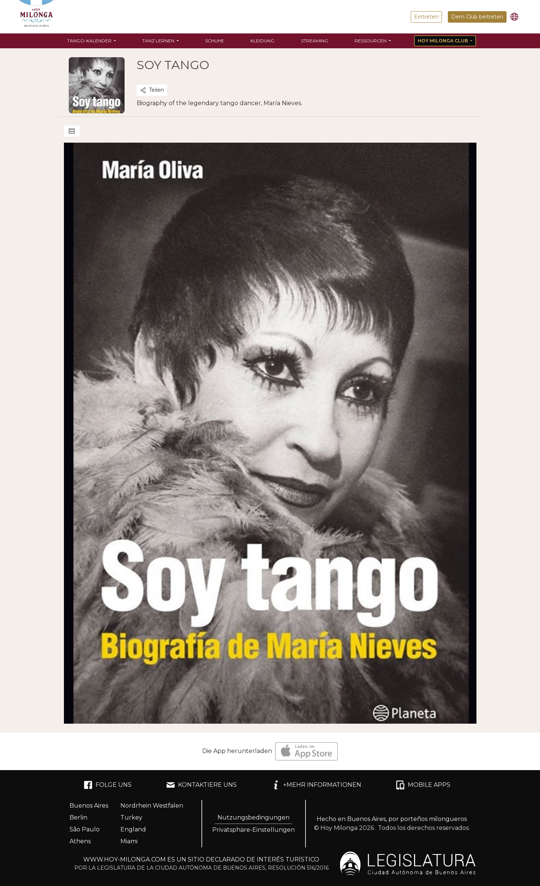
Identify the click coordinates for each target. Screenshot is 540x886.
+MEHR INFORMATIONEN (316, 784)
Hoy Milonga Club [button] (443, 40)
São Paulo (84, 829)
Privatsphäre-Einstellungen (253, 829)
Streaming (314, 40)
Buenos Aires (88, 805)
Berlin (78, 817)
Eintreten (426, 16)
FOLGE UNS (108, 784)
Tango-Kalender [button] (90, 40)
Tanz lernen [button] (158, 40)
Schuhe (214, 40)
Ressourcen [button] (371, 40)
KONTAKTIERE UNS (201, 784)
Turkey (131, 817)
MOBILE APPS (423, 784)
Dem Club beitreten (477, 16)
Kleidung (262, 40)
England (133, 829)
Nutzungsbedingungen (253, 817)
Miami (129, 841)
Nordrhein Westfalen (151, 805)
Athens (80, 841)
